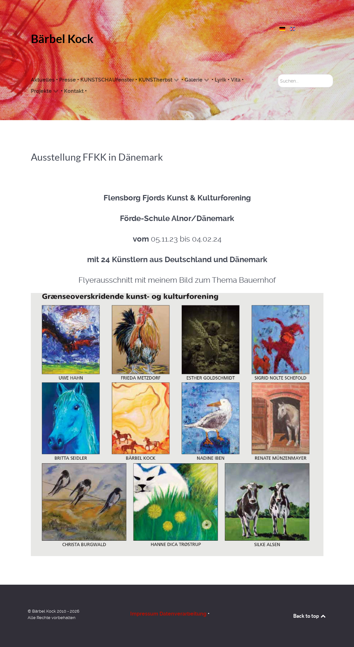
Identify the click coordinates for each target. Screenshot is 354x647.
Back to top (310, 616)
